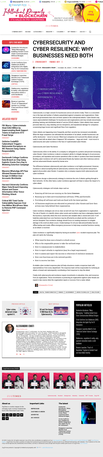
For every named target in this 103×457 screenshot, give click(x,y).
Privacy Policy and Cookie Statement (77, 440)
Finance (60, 292)
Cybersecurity (5, 138)
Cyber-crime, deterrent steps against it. (11, 311)
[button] (90, 31)
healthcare (96, 292)
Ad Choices (83, 443)
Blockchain (15, 58)
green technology (82, 292)
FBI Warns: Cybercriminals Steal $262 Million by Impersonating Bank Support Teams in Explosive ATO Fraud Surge (15, 130)
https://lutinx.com (21, 329)
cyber (78, 233)
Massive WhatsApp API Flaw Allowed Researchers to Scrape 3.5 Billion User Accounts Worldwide (15, 174)
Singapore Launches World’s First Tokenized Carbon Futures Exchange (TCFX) (20, 78)
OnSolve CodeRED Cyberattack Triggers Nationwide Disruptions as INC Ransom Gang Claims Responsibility (14, 146)
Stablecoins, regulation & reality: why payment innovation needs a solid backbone (19, 91)
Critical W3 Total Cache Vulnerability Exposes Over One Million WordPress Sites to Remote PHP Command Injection (15, 205)
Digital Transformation (19, 71)
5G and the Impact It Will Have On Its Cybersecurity (46, 311)
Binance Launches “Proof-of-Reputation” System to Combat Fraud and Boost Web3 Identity (19, 105)
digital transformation (48, 292)
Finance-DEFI (54, 62)
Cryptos (14, 84)
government (70, 292)
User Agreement (57, 440)
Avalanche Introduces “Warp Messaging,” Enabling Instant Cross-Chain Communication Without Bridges (20, 52)
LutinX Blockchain (47, 447)
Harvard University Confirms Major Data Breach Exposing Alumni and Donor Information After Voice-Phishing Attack (15, 189)
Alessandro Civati (49, 68)
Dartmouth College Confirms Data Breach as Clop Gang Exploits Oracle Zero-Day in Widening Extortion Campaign (15, 161)
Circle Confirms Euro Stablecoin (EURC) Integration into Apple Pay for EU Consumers (19, 66)
